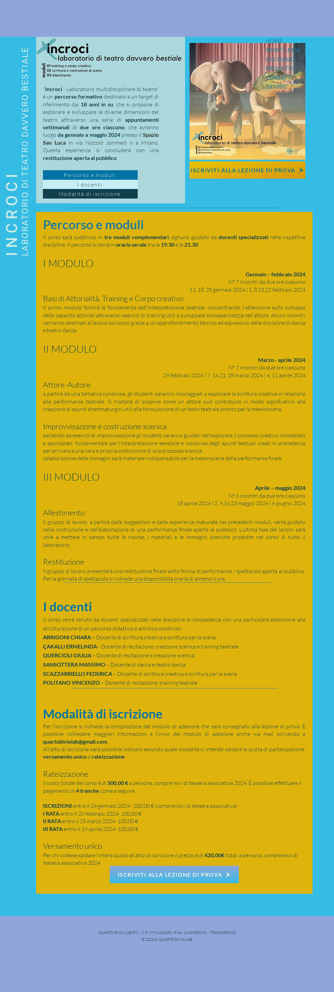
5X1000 (276, 87)
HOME (274, 41)
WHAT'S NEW (283, 50)
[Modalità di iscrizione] (90, 194)
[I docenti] (90, 184)
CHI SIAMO (280, 59)
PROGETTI (279, 68)
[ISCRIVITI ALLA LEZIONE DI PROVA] (247, 170)
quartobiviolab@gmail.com (75, 741)
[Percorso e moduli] (90, 175)
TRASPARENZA (223, 932)
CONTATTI (279, 78)
